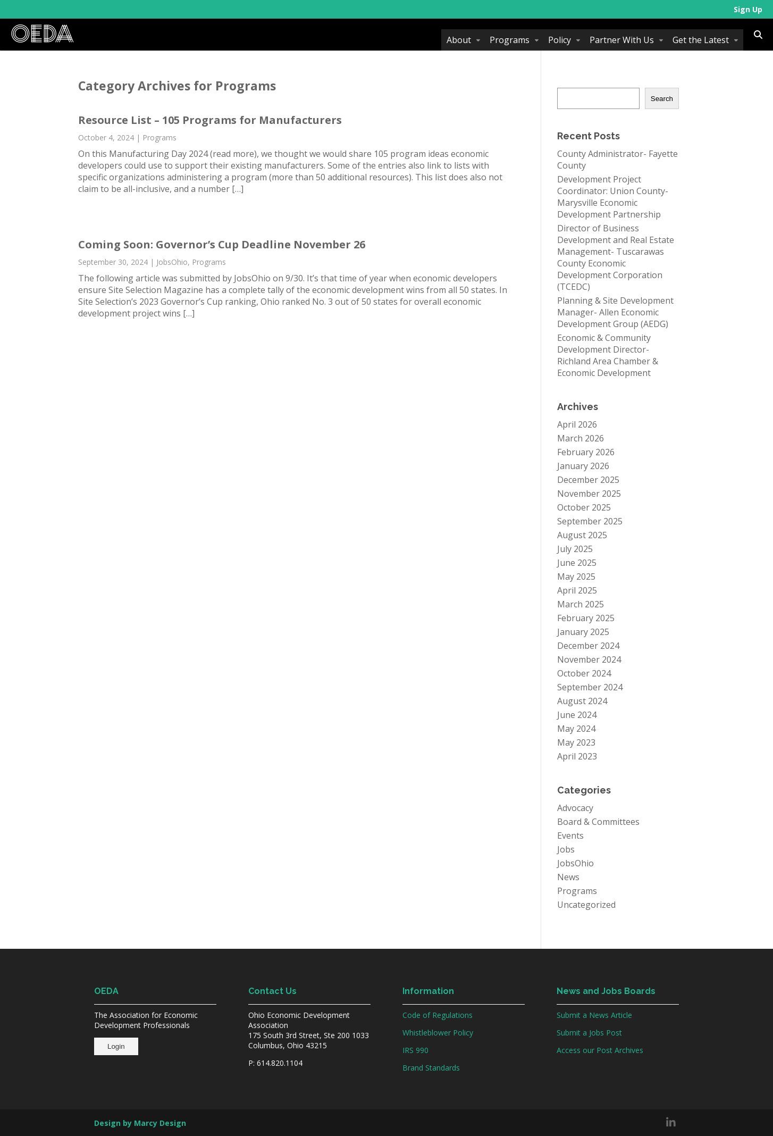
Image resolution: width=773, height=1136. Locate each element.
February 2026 (586, 452)
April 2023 (577, 756)
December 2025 (588, 480)
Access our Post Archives (600, 1050)
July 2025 (575, 549)
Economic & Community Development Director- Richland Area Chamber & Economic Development (607, 355)
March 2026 (580, 438)
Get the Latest (701, 40)
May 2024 (576, 728)
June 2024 (576, 715)
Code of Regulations (437, 1015)
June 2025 (576, 563)
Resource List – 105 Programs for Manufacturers (210, 120)
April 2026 (577, 424)
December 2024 (588, 645)
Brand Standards (431, 1068)
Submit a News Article (594, 1015)
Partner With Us (622, 40)
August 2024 (582, 701)
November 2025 (589, 493)
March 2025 (580, 604)
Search (662, 99)
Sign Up (748, 9)
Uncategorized (586, 905)
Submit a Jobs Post (589, 1033)
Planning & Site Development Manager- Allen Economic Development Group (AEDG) (615, 312)
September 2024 (590, 687)
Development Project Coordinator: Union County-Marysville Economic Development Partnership (612, 196)
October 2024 (584, 673)
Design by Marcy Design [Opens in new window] (140, 1123)
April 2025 (577, 590)
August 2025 (582, 535)
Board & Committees (598, 822)
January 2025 (583, 632)
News (568, 877)
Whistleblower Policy (437, 1033)
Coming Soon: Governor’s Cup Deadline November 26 (221, 244)
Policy (559, 40)
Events (570, 835)
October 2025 (584, 507)
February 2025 (586, 618)
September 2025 (590, 521)
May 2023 (576, 742)
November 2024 (589, 659)
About (459, 40)
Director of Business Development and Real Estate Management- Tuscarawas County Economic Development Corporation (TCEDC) (615, 257)
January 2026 (583, 466)
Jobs (566, 849)
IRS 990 (415, 1050)
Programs (510, 40)
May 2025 (576, 576)
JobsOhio (172, 262)
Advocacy (575, 808)
